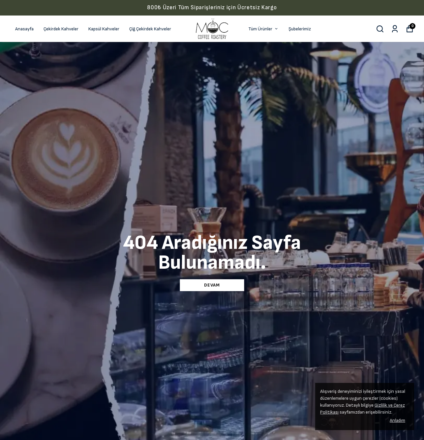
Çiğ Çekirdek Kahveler (150, 29)
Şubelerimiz (299, 29)
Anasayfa (24, 29)
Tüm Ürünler (263, 29)
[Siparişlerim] (395, 29)
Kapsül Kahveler (103, 29)
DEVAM (212, 285)
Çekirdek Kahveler (61, 29)
